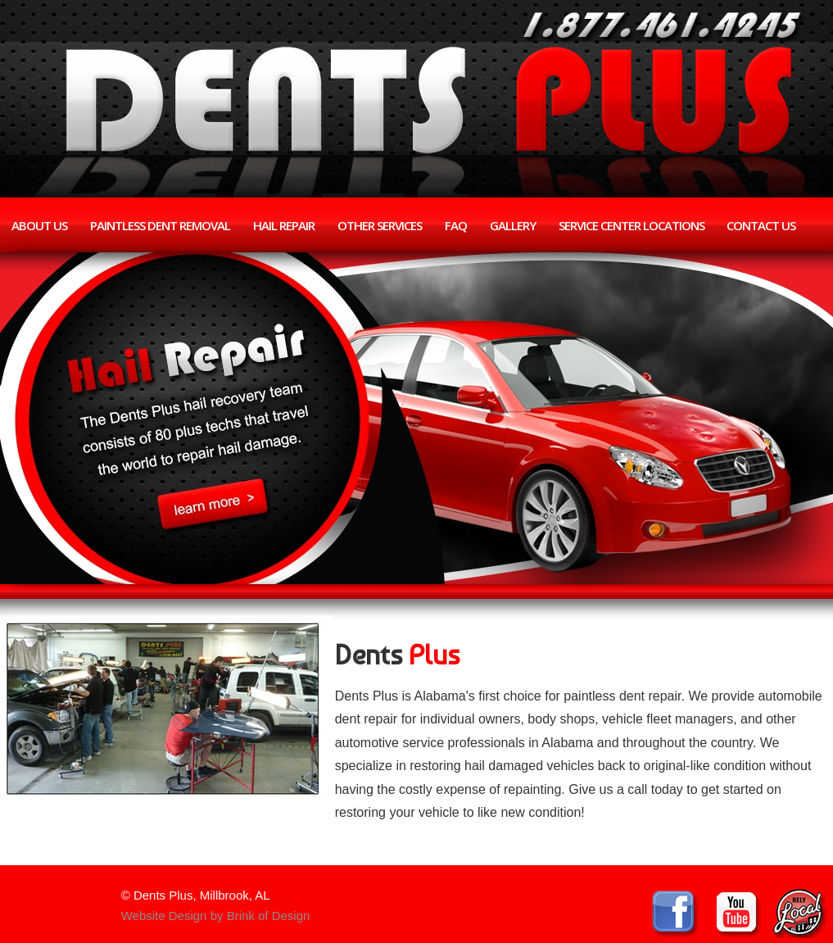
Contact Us (761, 225)
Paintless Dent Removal (160, 225)
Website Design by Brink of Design (215, 916)
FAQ (456, 225)
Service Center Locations (631, 225)
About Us (39, 225)
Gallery (513, 225)
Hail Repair (284, 225)
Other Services (379, 225)
